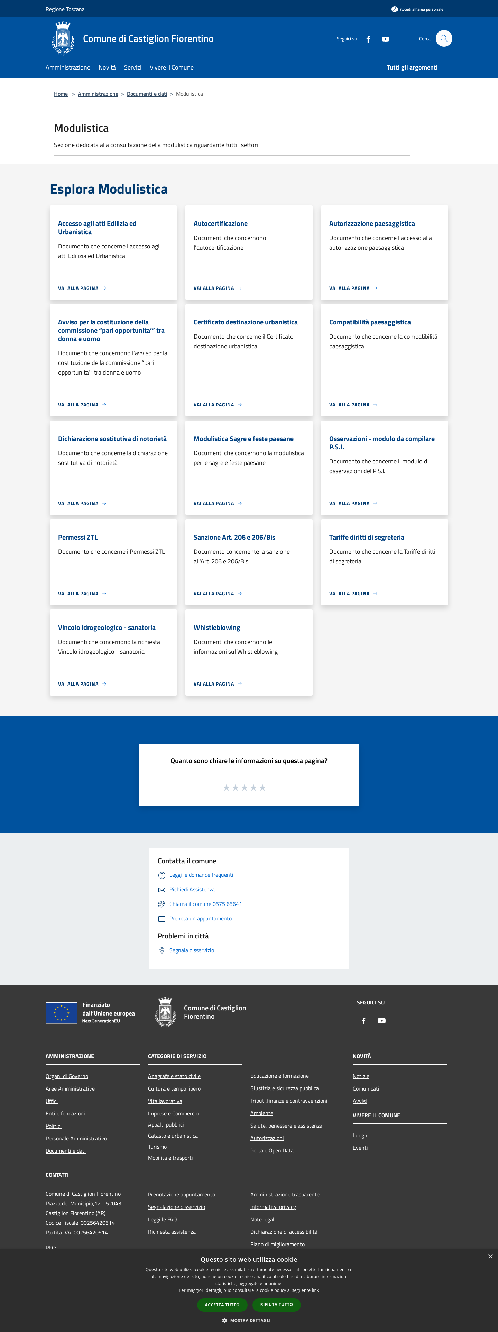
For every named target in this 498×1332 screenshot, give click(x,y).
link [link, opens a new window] (315, 1290)
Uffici (52, 1101)
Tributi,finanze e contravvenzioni (289, 1100)
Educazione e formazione (279, 1076)
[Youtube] (382, 38)
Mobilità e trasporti (170, 1158)
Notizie (361, 1076)
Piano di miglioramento (277, 1244)
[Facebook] (365, 38)
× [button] (490, 1256)
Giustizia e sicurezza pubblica (284, 1088)
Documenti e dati (147, 94)
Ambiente (261, 1113)
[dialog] (249, 1290)
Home (61, 94)
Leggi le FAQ (162, 1219)
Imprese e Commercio (173, 1113)
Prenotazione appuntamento (181, 1194)
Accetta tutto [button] (222, 1305)
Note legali (263, 1219)
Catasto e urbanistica (173, 1135)
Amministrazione (98, 94)
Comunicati (366, 1088)
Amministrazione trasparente (285, 1194)
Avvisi (360, 1101)
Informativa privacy (273, 1207)
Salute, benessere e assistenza (286, 1125)
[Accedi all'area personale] (417, 9)
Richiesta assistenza (172, 1232)
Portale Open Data (272, 1150)
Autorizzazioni (267, 1138)
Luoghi (361, 1135)
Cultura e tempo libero (174, 1088)
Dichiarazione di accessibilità (283, 1232)
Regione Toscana (65, 9)
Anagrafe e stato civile (174, 1076)
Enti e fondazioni (65, 1113)
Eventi (360, 1147)
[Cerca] (444, 38)
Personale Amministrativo (76, 1138)
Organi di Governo (67, 1076)
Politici (54, 1126)
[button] (249, 1320)
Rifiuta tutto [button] (276, 1304)
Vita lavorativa (165, 1101)
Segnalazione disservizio (176, 1207)
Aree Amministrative (70, 1088)
